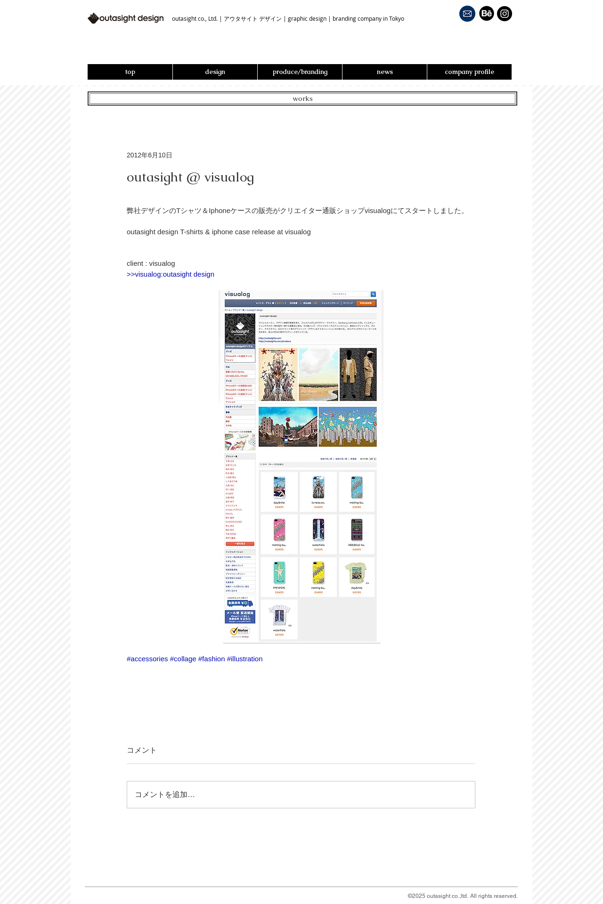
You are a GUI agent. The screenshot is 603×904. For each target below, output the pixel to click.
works (303, 98)
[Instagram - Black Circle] (504, 13)
